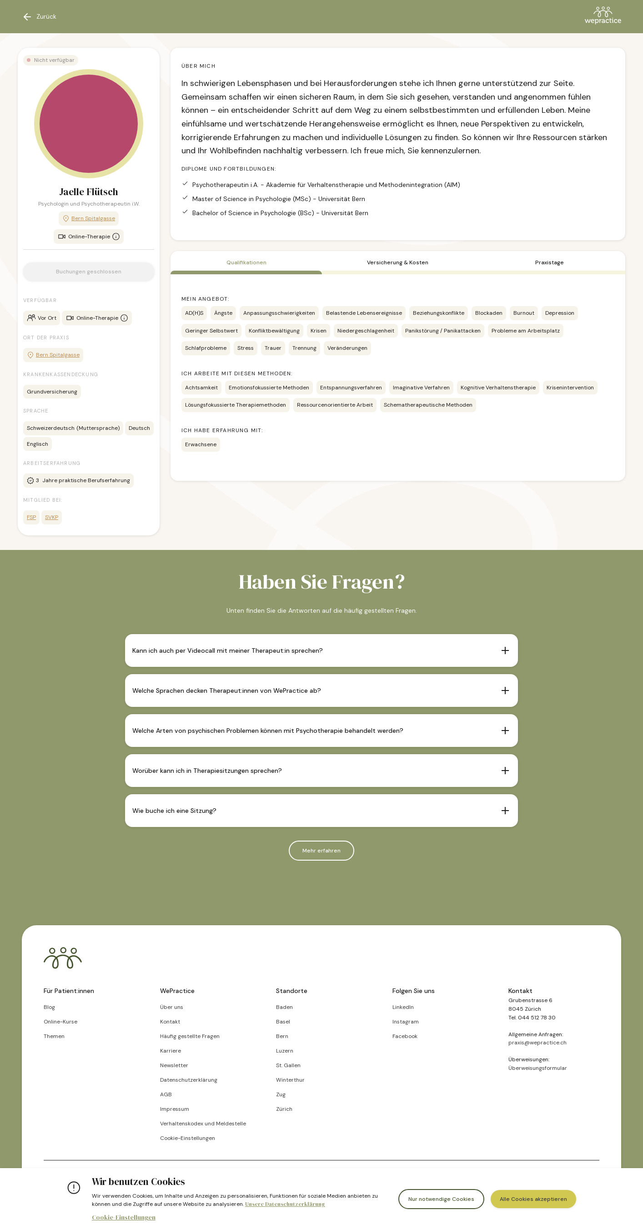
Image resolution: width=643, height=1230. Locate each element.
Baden (284, 1007)
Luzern (284, 1050)
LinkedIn (403, 1007)
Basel (283, 1021)
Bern (282, 1036)
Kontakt (170, 1021)
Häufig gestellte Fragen (190, 1036)
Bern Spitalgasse (88, 218)
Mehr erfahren (321, 850)
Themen (54, 1036)
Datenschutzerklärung (188, 1080)
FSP (31, 517)
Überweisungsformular (537, 1068)
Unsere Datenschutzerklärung (285, 1204)
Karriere (170, 1050)
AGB (166, 1094)
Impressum (174, 1109)
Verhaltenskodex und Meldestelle (203, 1123)
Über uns (171, 1007)
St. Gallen (288, 1065)
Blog (49, 1007)
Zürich (284, 1109)
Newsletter (174, 1065)
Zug (281, 1094)
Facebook (404, 1036)
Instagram (405, 1021)
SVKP (51, 517)
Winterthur (290, 1080)
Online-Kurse (60, 1021)
